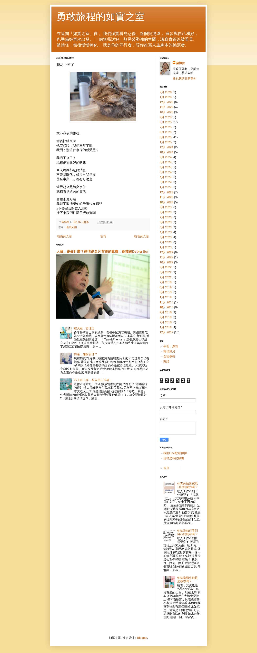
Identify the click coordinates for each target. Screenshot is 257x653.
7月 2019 (166, 282)
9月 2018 (166, 312)
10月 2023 (166, 202)
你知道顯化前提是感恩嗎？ (187, 579)
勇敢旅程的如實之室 (100, 16)
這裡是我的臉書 (173, 458)
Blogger (142, 637)
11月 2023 (166, 197)
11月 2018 (166, 302)
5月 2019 (166, 292)
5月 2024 (166, 172)
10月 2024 (166, 152)
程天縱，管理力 (84, 328)
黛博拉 (180, 63)
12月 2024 (166, 147)
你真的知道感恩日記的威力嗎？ (187, 485)
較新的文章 (64, 236)
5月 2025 (166, 137)
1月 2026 (166, 97)
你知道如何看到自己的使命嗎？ (187, 532)
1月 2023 (166, 247)
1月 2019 (166, 297)
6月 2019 (166, 287)
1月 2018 (166, 327)
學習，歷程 (170, 346)
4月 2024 (166, 177)
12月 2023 (166, 192)
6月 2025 (166, 132)
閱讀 (166, 361)
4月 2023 (166, 232)
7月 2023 (166, 217)
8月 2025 (166, 122)
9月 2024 (166, 157)
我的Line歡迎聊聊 (175, 453)
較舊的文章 (141, 236)
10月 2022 (166, 262)
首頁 (103, 236)
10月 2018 (166, 307)
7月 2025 (166, 127)
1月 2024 (166, 187)
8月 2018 (166, 317)
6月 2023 (166, 222)
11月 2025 (166, 107)
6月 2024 (166, 167)
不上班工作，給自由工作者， (93, 380)
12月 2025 (166, 102)
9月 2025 (166, 117)
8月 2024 (166, 162)
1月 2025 (166, 142)
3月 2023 (166, 237)
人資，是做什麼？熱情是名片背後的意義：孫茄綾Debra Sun (102, 251)
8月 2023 (166, 212)
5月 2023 (166, 227)
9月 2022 (166, 267)
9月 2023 (166, 207)
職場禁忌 (169, 351)
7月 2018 (166, 322)
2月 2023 (166, 242)
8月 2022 (166, 272)
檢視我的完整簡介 (184, 78)
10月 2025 (166, 112)
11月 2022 (166, 257)
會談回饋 (71, 227)
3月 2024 (166, 182)
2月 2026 (166, 92)
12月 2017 (166, 332)
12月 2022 (166, 252)
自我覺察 (169, 356)
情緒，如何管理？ (86, 354)
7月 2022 (166, 277)
